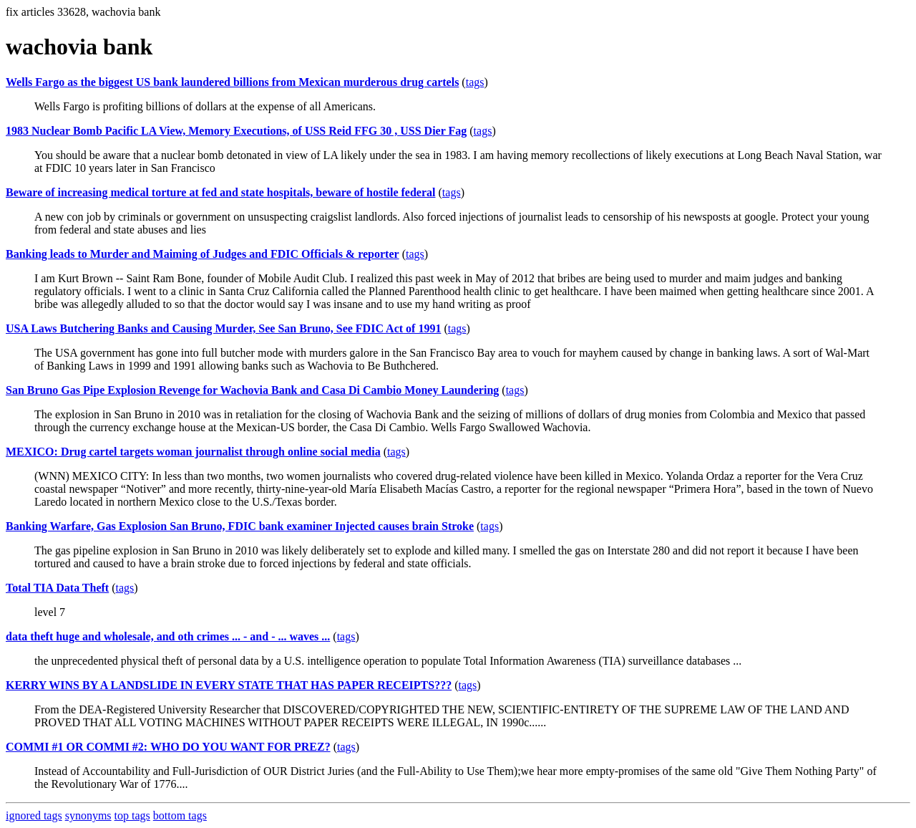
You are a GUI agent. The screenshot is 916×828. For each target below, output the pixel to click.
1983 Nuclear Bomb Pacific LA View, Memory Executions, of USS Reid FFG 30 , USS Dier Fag (236, 131)
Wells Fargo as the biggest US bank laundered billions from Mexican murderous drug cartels (232, 82)
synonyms (88, 815)
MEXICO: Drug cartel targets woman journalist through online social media (193, 452)
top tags (132, 815)
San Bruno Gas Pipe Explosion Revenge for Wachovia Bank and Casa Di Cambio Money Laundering (252, 390)
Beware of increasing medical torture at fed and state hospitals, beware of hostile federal (221, 192)
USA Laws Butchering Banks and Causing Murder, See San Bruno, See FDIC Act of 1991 (223, 328)
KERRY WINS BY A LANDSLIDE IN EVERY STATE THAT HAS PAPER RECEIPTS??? (229, 685)
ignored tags (34, 815)
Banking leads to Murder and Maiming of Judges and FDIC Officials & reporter (202, 254)
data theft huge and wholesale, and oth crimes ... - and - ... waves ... (168, 636)
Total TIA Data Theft (57, 588)
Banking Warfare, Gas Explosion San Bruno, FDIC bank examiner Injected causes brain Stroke (240, 526)
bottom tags (180, 815)
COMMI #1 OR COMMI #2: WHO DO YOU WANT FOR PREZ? (168, 747)
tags (475, 82)
